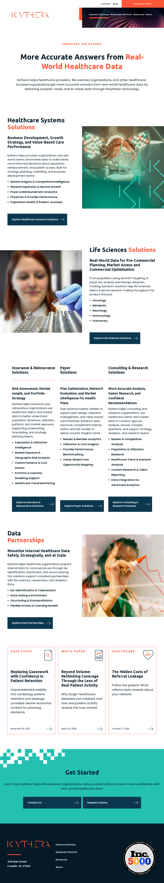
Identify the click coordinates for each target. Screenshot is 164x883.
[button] (99, 15)
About (149, 14)
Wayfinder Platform (121, 14)
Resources (138, 14)
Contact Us (34, 802)
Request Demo (143, 3)
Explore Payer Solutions (79, 506)
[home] (30, 15)
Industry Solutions (99, 14)
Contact (105, 3)
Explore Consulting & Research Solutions (125, 504)
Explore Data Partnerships (28, 623)
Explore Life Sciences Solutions (112, 338)
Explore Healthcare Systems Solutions (35, 219)
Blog (115, 3)
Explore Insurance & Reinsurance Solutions (29, 504)
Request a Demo (97, 802)
